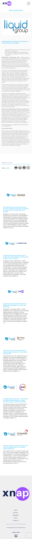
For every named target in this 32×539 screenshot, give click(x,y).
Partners (15, 512)
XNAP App (15, 515)
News (15, 518)
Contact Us (15, 520)
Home (15, 510)
